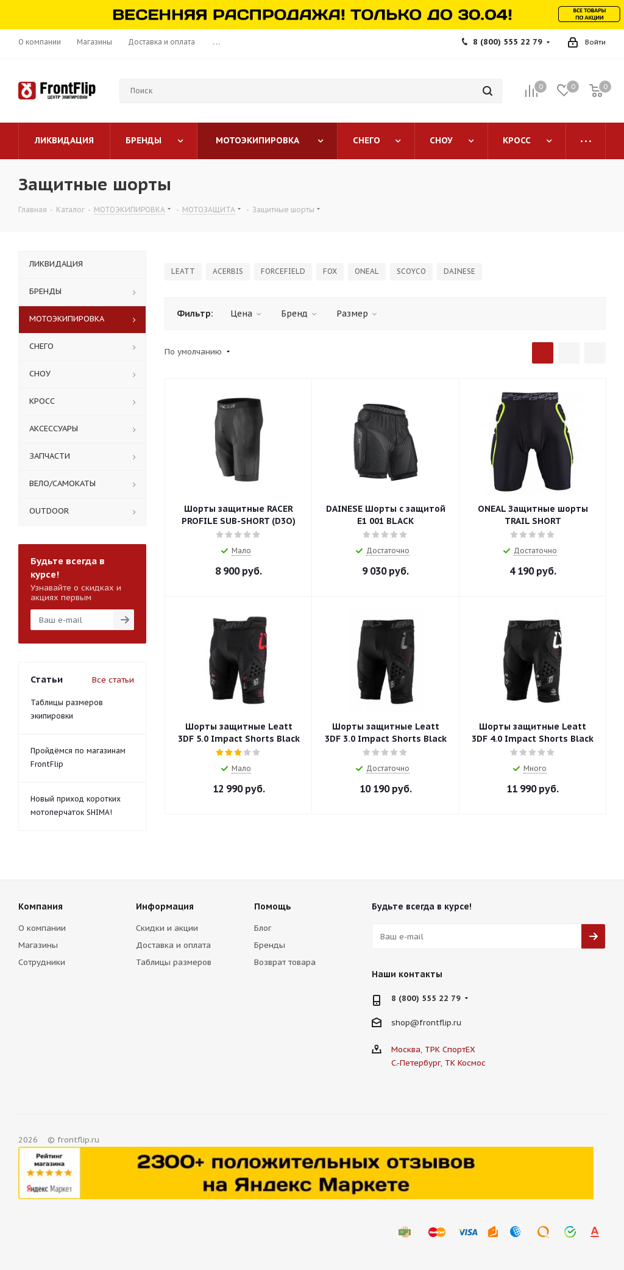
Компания (40, 906)
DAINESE (459, 271)
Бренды (269, 945)
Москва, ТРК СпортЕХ (433, 1049)
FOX (330, 271)
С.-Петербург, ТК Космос (438, 1063)
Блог (262, 928)
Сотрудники (41, 962)
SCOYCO (411, 271)
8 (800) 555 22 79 (507, 42)
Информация (165, 906)
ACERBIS (228, 271)
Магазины (38, 945)
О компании (42, 928)
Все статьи (113, 680)
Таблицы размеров (173, 962)
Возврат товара (285, 962)
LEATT (183, 271)
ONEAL (367, 271)
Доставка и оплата (173, 945)
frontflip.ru (440, 1022)
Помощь (272, 906)
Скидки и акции (167, 928)
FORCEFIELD (283, 271)
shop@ (405, 1022)
